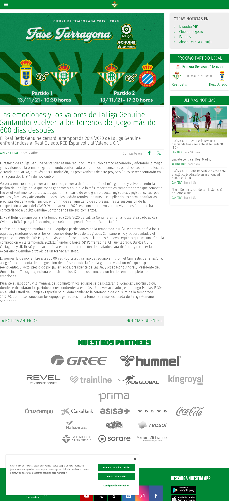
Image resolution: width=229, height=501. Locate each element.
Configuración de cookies (117, 485)
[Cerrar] (135, 459)
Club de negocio (188, 31)
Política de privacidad (175, 492)
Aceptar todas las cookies (116, 467)
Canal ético (216, 492)
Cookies (190, 492)
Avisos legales (156, 492)
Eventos (182, 36)
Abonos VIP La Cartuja (193, 41)
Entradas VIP (186, 26)
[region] (72, 475)
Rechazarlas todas (116, 476)
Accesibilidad (202, 492)
